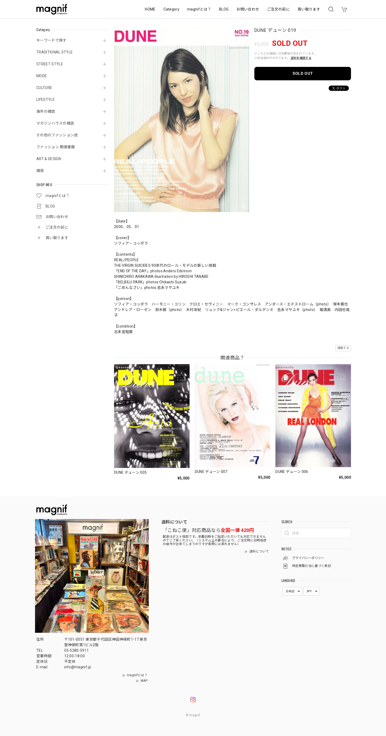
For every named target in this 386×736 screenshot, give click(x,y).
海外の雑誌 (45, 111)
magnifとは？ (199, 9)
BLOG (224, 9)
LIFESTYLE (45, 99)
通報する (343, 348)
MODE (41, 76)
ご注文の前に (278, 9)
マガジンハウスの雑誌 (55, 123)
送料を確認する (301, 58)
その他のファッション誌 (57, 135)
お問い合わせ (247, 9)
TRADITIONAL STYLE (54, 52)
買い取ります (309, 9)
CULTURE (44, 88)
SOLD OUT (303, 73)
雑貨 (40, 171)
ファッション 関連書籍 (55, 147)
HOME (150, 9)
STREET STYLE (49, 64)
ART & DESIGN (48, 159)
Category (172, 9)
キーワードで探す (51, 40)
